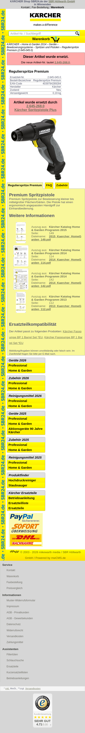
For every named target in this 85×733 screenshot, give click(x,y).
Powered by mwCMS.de (51, 557)
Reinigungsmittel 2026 (25, 396)
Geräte (53, 44)
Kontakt (25, 7)
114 (45, 255)
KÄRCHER (13, 44)
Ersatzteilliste (18, 503)
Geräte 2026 (17, 360)
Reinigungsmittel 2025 (25, 457)
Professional (17, 365)
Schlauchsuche (15, 660)
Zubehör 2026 (19, 378)
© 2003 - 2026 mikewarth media (35, 552)
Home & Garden (20, 370)
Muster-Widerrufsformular (21, 600)
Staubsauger (17, 485)
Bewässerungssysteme (20, 47)
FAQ (49, 185)
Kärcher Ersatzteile (23, 493)
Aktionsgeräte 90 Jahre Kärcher (25, 430)
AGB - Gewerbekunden (20, 618)
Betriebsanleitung (21, 498)
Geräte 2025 (17, 413)
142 (45, 279)
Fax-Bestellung (40, 7)
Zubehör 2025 (19, 439)
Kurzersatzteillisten (17, 672)
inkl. (7, 688)
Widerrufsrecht (15, 630)
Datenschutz (14, 624)
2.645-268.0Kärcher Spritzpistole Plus (35, 108)
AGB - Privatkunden (18, 612)
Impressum (13, 606)
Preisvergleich (14, 588)
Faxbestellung (14, 582)
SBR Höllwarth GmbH (61, 1)
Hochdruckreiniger (22, 480)
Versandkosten (15, 636)
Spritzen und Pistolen (47, 47)
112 (45, 302)
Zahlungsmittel (15, 642)
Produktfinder (19, 475)
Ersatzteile (16, 508)
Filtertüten (12, 654)
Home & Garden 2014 (34, 44)
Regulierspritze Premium (25, 185)
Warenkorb (57, 7)
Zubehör (62, 185)
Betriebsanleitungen (18, 678)
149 (45, 232)
